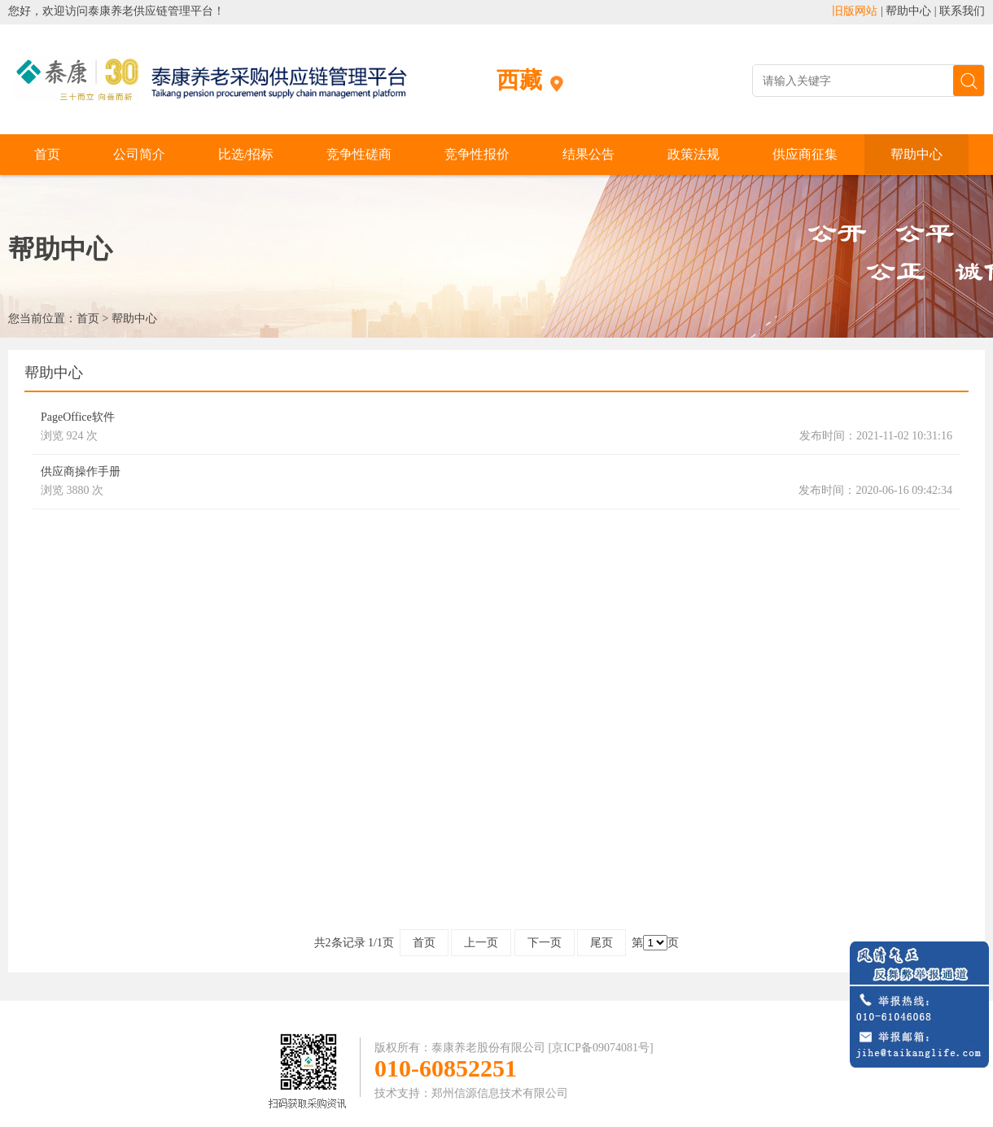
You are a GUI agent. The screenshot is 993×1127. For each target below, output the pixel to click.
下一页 (544, 943)
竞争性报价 (477, 154)
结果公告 (588, 154)
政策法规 (693, 154)
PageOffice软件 (78, 417)
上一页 (481, 943)
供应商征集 (805, 154)
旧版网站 (854, 11)
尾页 (601, 943)
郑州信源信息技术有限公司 (499, 1093)
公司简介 (139, 154)
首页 (47, 154)
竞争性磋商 (359, 154)
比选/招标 (245, 154)
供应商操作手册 (80, 471)
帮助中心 (908, 11)
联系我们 (962, 11)
